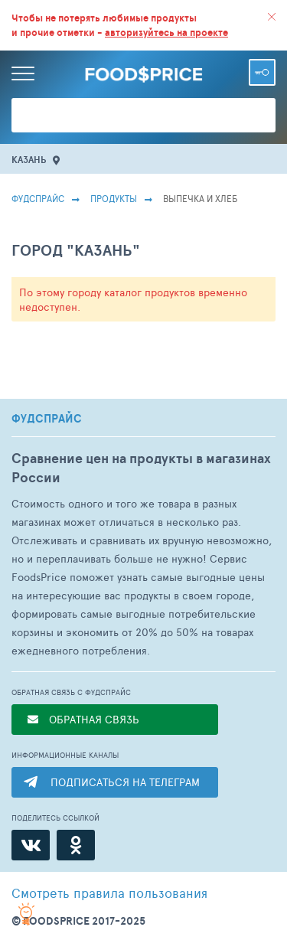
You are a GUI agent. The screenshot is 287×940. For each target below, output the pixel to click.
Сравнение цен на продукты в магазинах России (141, 468)
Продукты (113, 198)
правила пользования (109, 892)
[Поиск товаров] (143, 115)
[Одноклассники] (76, 845)
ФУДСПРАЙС (46, 419)
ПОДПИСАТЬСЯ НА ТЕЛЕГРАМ (125, 782)
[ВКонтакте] (30, 845)
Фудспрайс (37, 198)
